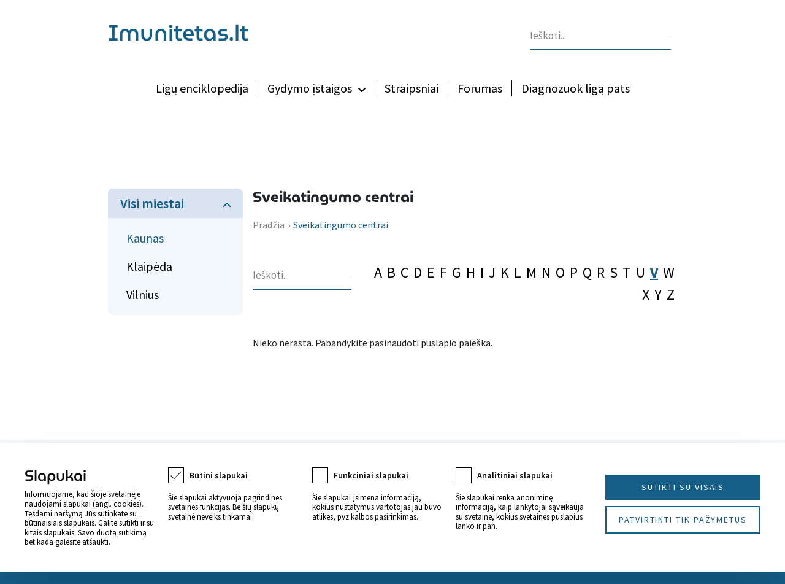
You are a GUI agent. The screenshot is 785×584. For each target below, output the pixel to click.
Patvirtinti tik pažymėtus (683, 519)
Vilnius (142, 294)
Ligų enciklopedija (202, 88)
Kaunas (145, 238)
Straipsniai (411, 88)
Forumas (480, 88)
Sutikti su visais (683, 487)
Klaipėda (149, 266)
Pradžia (269, 225)
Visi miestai (152, 203)
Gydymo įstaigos (309, 88)
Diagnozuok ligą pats (575, 88)
